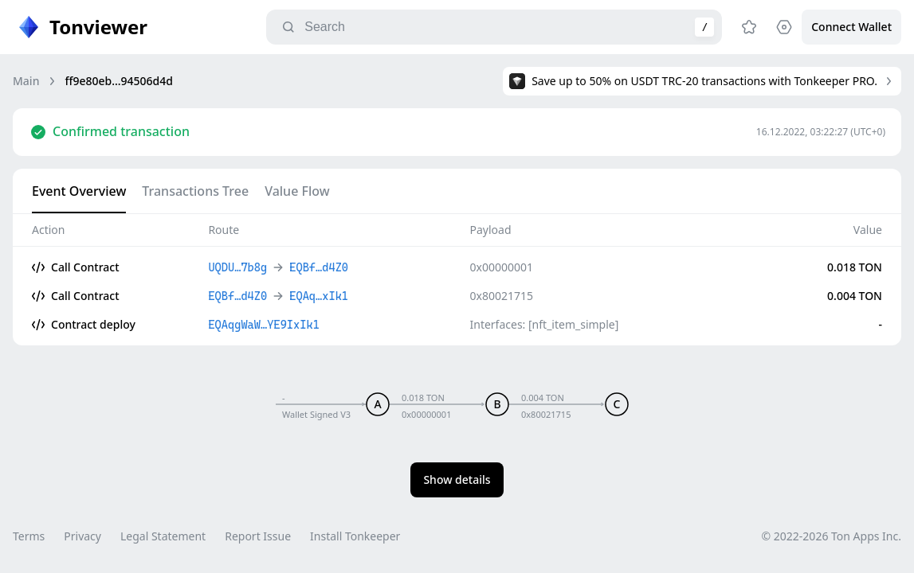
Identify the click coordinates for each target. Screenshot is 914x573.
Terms (29, 536)
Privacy (82, 536)
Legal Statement (163, 536)
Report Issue (258, 536)
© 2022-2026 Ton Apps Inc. (831, 536)
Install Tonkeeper (355, 536)
